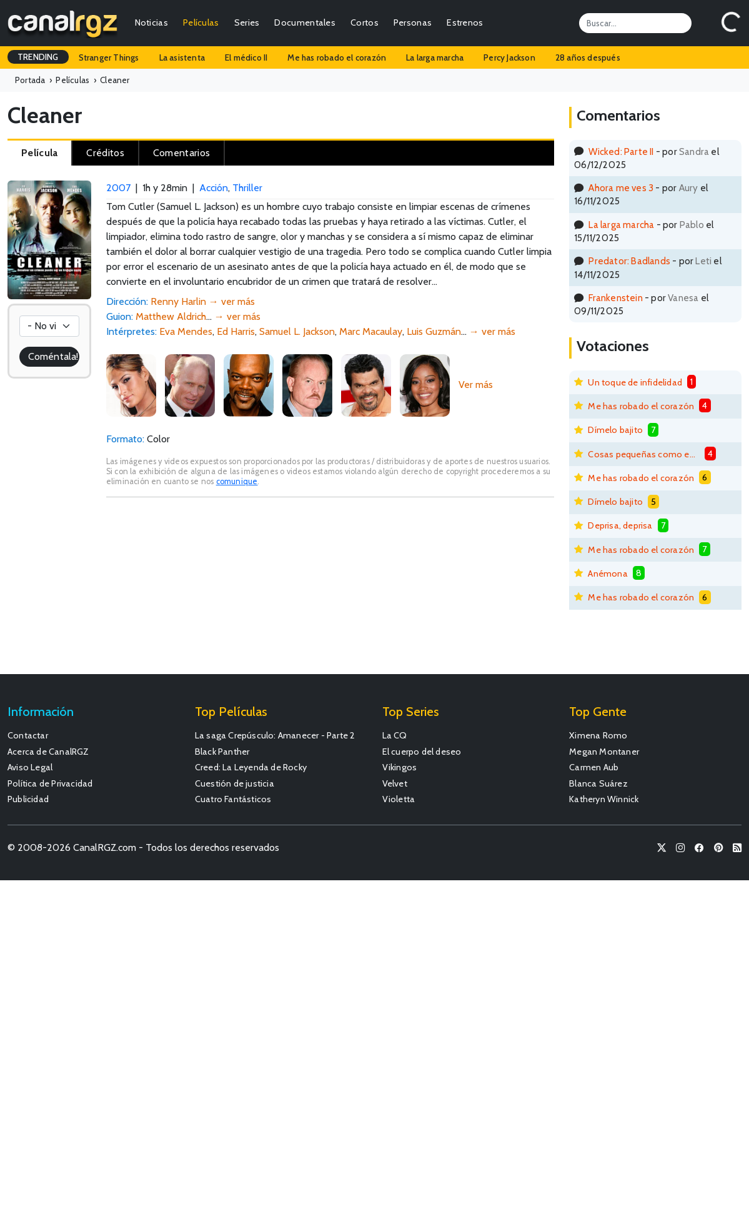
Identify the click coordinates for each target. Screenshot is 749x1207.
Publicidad (28, 799)
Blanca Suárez (598, 783)
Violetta (398, 799)
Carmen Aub (593, 767)
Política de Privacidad (49, 783)
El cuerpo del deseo (422, 751)
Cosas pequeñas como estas (643, 454)
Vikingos (399, 767)
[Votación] (49, 326)
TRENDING (38, 57)
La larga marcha (435, 57)
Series (247, 22)
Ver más (476, 384)
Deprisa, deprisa (620, 525)
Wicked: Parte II (620, 151)
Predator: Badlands (629, 261)
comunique (237, 481)
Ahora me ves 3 (620, 188)
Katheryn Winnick (603, 799)
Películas (201, 22)
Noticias (151, 22)
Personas (413, 22)
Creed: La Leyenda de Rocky (251, 767)
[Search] (635, 23)
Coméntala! (53, 356)
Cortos (364, 22)
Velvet (394, 783)
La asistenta (182, 57)
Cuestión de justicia (234, 783)
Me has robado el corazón (336, 57)
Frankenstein (615, 298)
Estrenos (465, 22)
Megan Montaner (604, 751)
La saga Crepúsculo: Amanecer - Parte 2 (275, 735)
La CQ (394, 735)
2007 (118, 188)
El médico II (246, 57)
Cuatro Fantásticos (233, 799)
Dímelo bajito (615, 429)
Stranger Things (109, 57)
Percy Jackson (509, 57)
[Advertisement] (330, 592)
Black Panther (222, 751)
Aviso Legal (29, 767)
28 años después (587, 57)
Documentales (304, 22)
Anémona (607, 573)
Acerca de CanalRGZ (48, 751)
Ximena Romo (598, 735)
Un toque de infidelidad (635, 382)
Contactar (27, 735)
